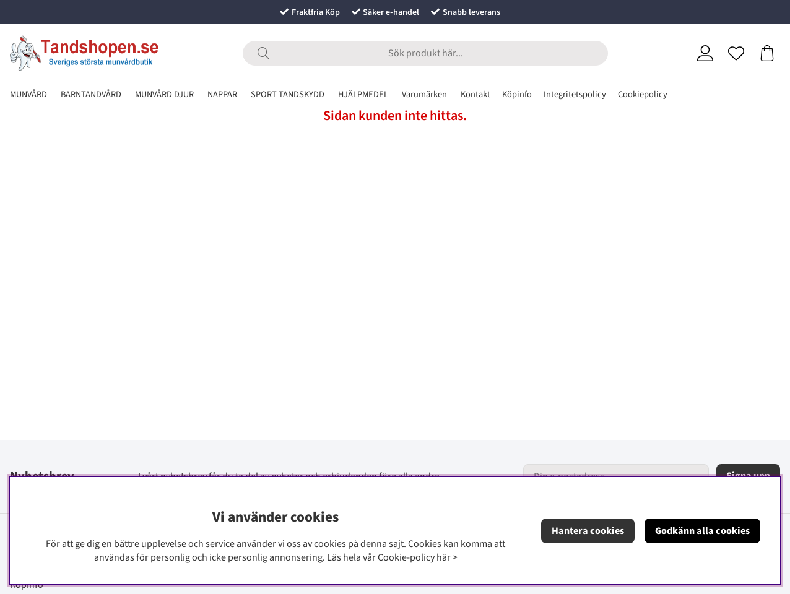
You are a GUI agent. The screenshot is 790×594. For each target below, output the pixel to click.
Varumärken (424, 94)
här (443, 557)
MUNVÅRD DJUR (164, 94)
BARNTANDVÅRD (91, 94)
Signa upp (748, 476)
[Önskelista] (736, 53)
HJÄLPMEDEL (363, 94)
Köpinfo (517, 94)
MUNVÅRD (28, 94)
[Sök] (425, 53)
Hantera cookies (588, 531)
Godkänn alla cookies (702, 531)
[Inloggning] (705, 53)
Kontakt (475, 94)
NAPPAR (222, 94)
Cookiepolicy (642, 94)
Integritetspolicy (575, 94)
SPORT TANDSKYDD (287, 94)
